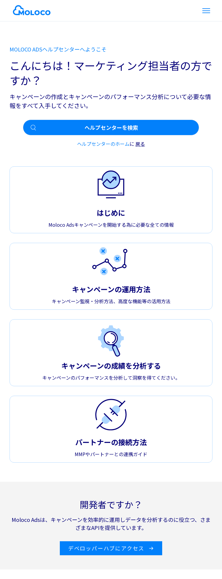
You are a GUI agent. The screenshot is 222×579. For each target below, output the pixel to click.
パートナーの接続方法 (111, 442)
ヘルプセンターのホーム (103, 143)
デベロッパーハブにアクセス (111, 548)
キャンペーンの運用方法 (111, 289)
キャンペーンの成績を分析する (111, 365)
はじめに (111, 212)
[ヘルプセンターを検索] (111, 127)
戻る (140, 143)
